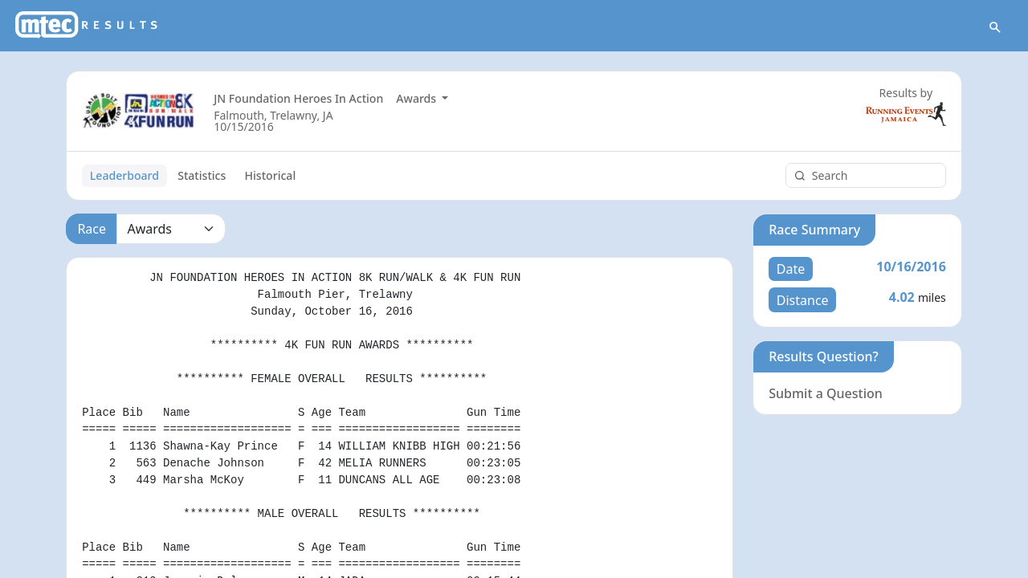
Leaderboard (124, 175)
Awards (417, 98)
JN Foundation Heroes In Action (298, 98)
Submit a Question (826, 393)
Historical (270, 175)
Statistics (201, 175)
